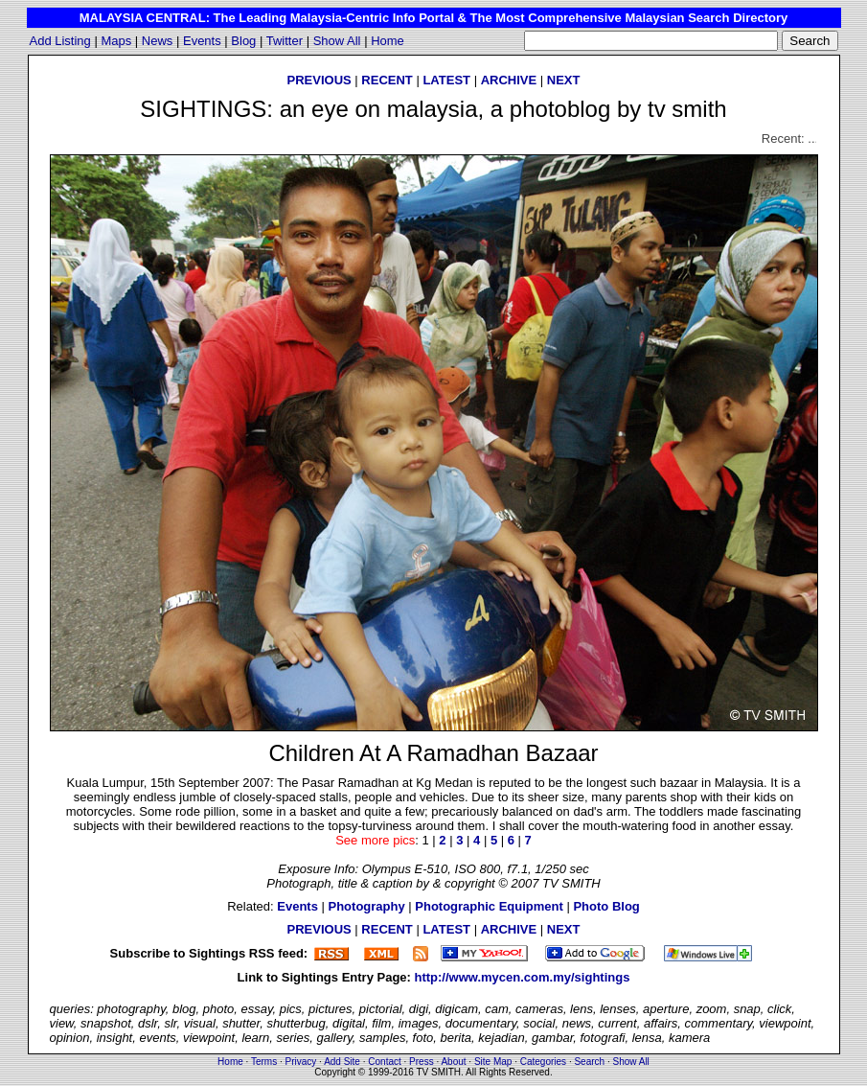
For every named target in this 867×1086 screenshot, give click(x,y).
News (157, 41)
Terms (264, 1061)
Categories (543, 1061)
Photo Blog (606, 906)
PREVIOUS (319, 80)
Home (387, 41)
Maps (116, 41)
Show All (337, 41)
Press (421, 1061)
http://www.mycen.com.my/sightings (522, 977)
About (453, 1061)
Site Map (493, 1061)
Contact (384, 1061)
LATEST (446, 80)
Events (202, 41)
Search (589, 1061)
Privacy (301, 1061)
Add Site (342, 1061)
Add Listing (60, 41)
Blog (243, 41)
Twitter (284, 41)
